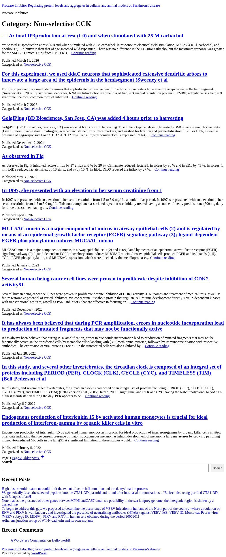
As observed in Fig (23, 156)
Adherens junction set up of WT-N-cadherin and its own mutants (47, 520)
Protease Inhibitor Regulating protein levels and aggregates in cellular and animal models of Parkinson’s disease (81, 549)
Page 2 (17, 458)
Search (7, 462)
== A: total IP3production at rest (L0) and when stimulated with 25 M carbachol (92, 35)
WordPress (38, 553)
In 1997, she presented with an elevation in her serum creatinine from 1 (82, 190)
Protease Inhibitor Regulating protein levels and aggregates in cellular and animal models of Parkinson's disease (81, 5)
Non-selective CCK (37, 64)
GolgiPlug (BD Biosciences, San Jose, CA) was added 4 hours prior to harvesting (92, 118)
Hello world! (61, 540)
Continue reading (84, 53)
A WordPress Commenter (29, 540)
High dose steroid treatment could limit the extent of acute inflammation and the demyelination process (75, 488)
